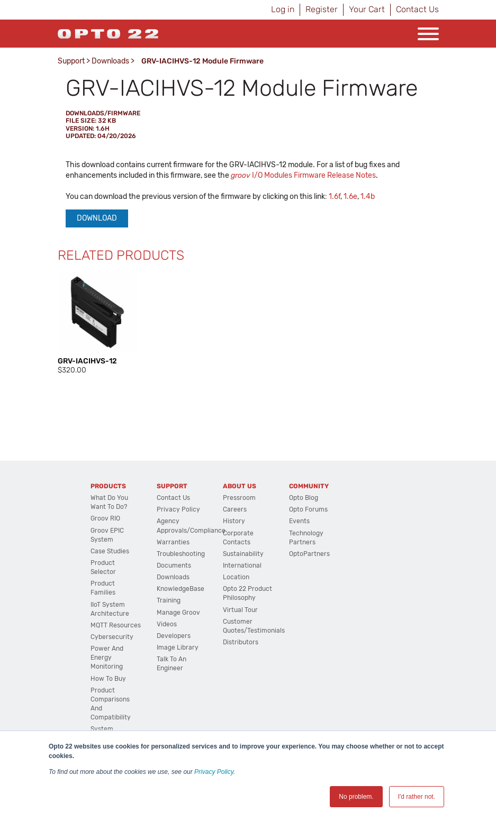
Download (97, 218)
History (234, 521)
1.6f (334, 196)
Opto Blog (303, 497)
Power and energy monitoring (107, 657)
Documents (174, 565)
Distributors (240, 642)
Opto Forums (308, 509)
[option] (97, 323)
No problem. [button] (356, 796)
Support (71, 61)
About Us (239, 486)
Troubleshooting (181, 554)
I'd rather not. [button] (416, 796)
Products (108, 486)
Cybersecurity (112, 637)
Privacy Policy (213, 772)
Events (299, 521)
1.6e (350, 196)
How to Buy (108, 678)
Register (321, 9)
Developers (174, 636)
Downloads (110, 61)
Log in (282, 9)
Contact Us (417, 9)
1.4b (367, 196)
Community (309, 486)
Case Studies (110, 551)
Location (236, 577)
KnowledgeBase (180, 588)
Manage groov (178, 612)
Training (169, 600)
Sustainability (243, 554)
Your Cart (367, 9)
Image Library (178, 647)
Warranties (173, 542)
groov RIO (105, 518)
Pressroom (239, 497)
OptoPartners (309, 554)
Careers (235, 509)
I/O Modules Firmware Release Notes (303, 175)
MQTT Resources (116, 625)
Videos (167, 624)
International (242, 565)
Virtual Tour (240, 610)
